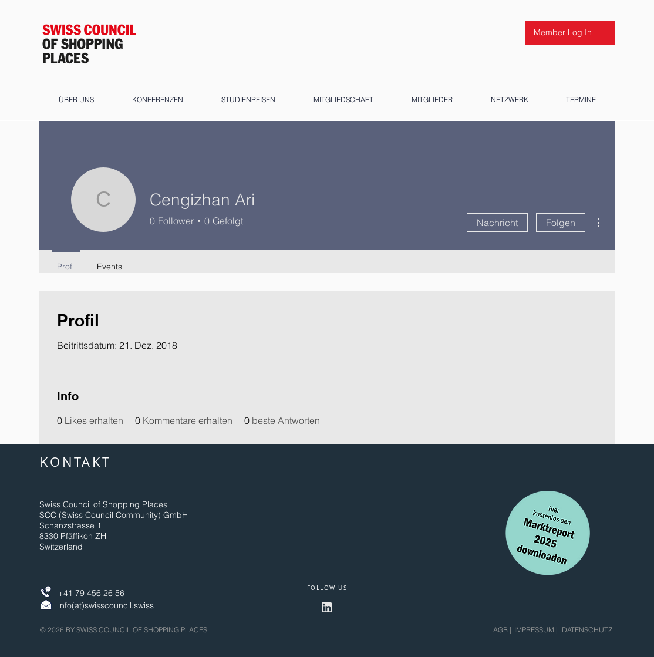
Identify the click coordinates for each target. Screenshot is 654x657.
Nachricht (497, 222)
